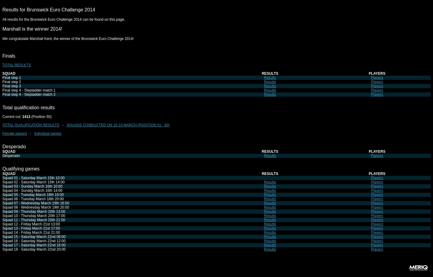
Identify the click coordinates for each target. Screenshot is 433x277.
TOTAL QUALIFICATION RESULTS (30, 125)
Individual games (47, 133)
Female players (14, 133)
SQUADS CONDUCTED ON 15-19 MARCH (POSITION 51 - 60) (118, 125)
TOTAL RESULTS (16, 65)
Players (377, 78)
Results (270, 78)
